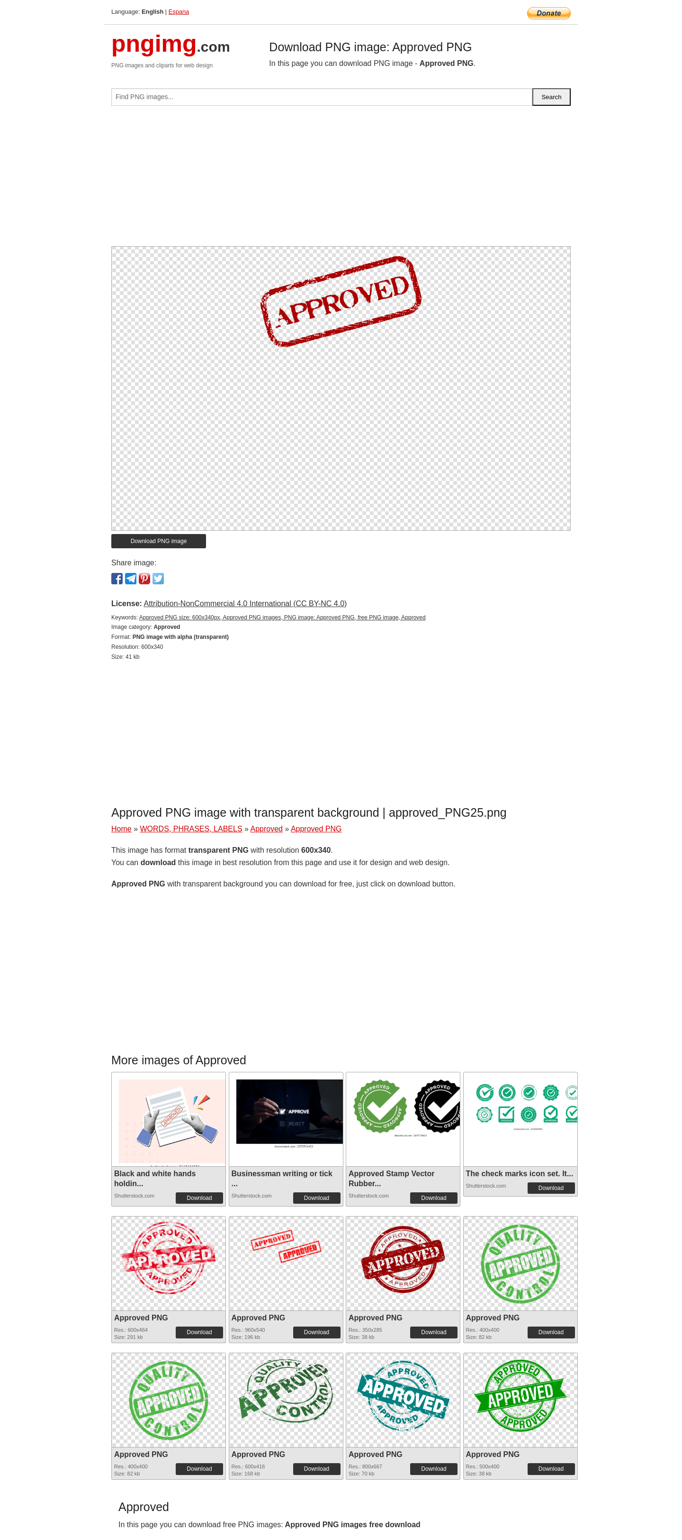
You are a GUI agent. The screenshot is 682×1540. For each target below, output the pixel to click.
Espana (179, 11)
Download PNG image (159, 541)
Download (199, 1198)
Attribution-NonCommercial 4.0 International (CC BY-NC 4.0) (245, 603)
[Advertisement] (341, 179)
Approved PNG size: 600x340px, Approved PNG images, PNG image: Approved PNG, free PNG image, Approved (282, 617)
